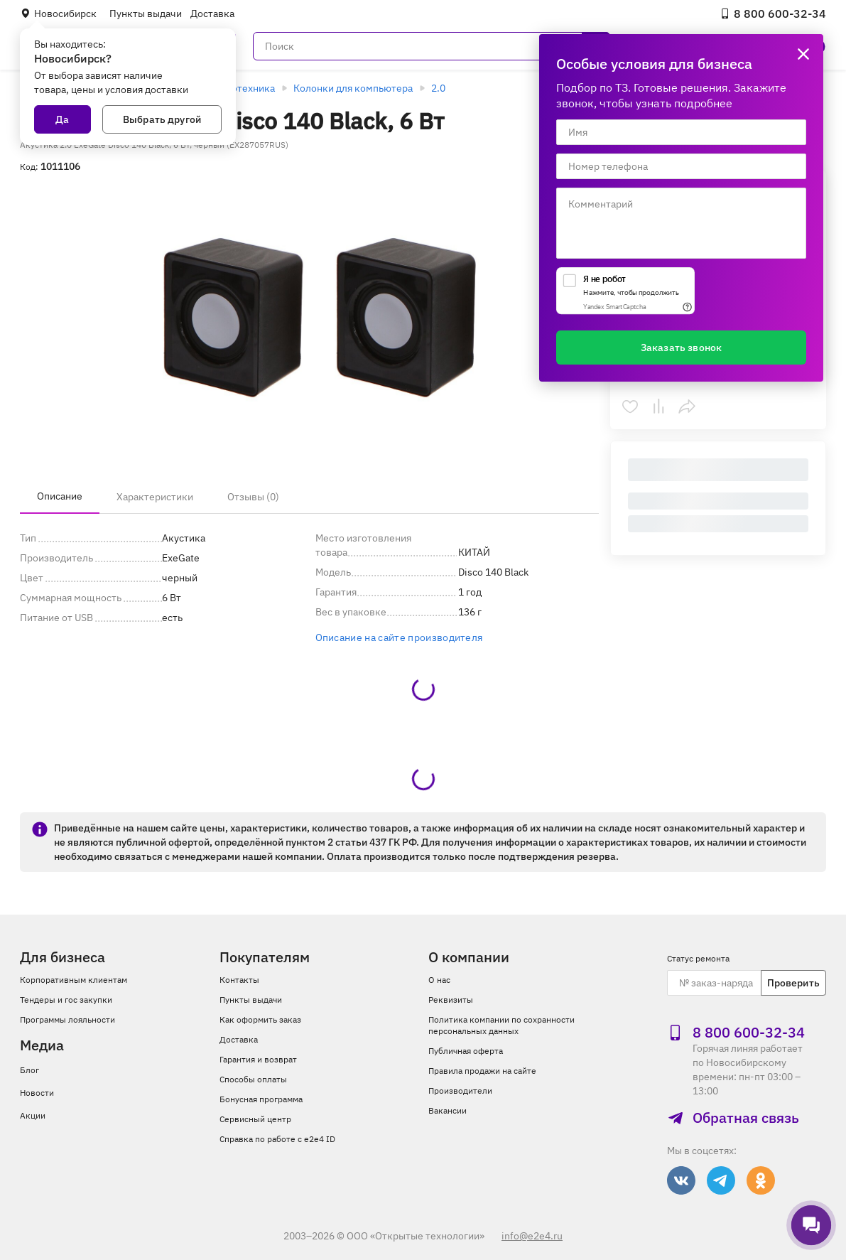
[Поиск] (431, 46)
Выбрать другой (162, 119)
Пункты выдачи (145, 13)
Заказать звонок (681, 347)
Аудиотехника (242, 88)
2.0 (438, 88)
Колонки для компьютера (353, 88)
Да (62, 119)
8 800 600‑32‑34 (773, 13)
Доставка (212, 13)
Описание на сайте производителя (399, 637)
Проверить (793, 982)
